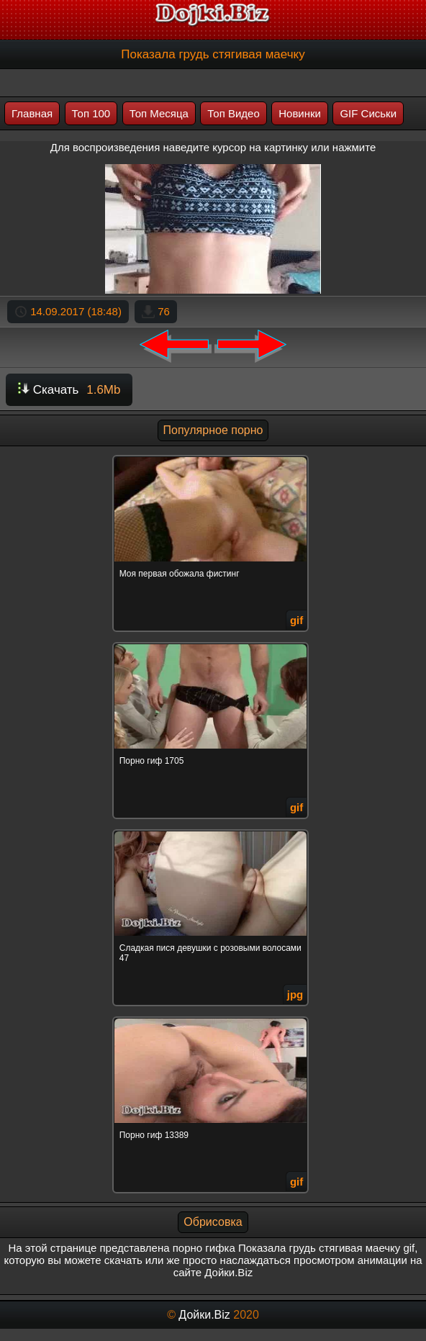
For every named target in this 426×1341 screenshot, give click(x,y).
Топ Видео (233, 113)
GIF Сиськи (368, 113)
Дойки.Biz (204, 1315)
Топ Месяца (159, 113)
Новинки (299, 113)
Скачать (69, 389)
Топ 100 (91, 113)
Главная (32, 113)
